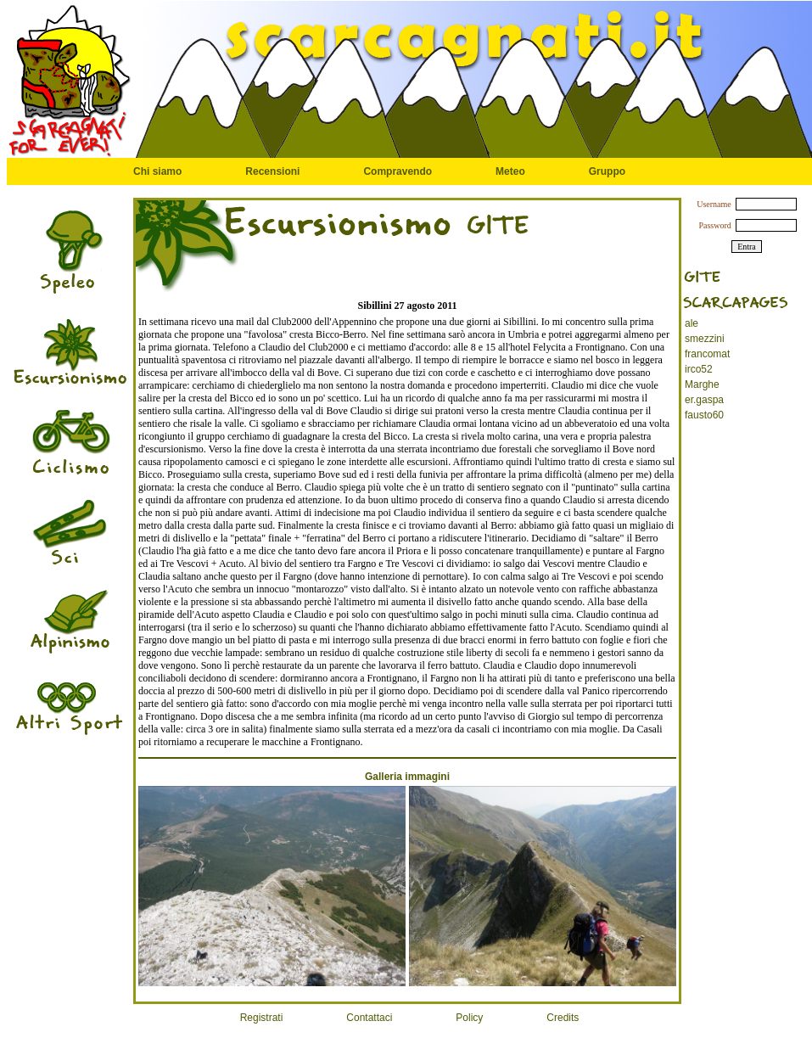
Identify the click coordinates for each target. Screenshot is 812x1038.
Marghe (702, 384)
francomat (707, 354)
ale (691, 323)
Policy (469, 1018)
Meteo (510, 171)
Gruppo (607, 171)
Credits (562, 1018)
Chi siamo (157, 171)
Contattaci (369, 1018)
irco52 (699, 369)
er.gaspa (704, 400)
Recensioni (272, 171)
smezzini (705, 339)
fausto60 (704, 415)
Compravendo (397, 171)
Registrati (261, 1018)
